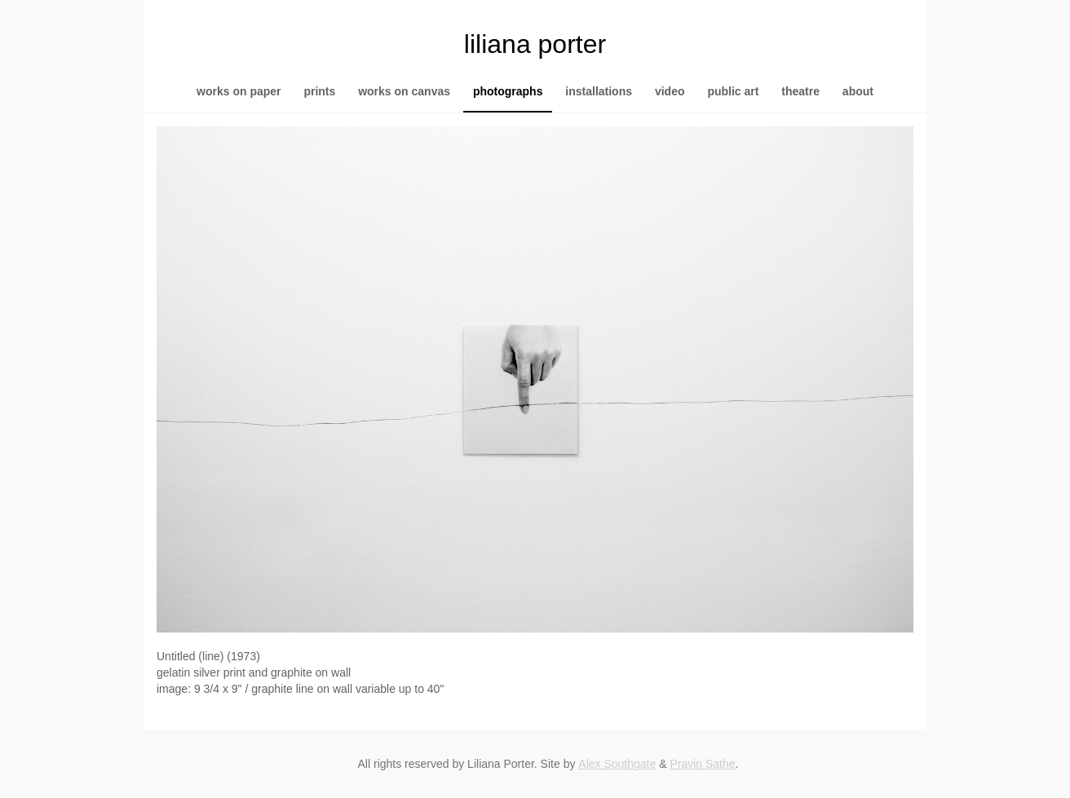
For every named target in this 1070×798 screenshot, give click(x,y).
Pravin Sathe (702, 763)
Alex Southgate (617, 763)
